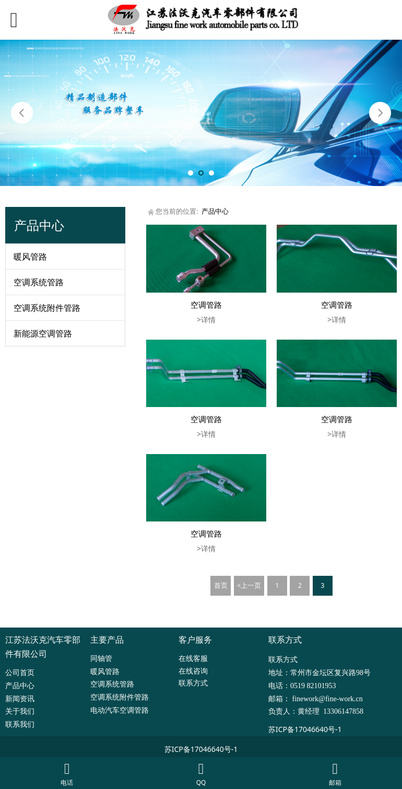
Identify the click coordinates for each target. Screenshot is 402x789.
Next (380, 112)
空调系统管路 (39, 282)
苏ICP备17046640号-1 (305, 729)
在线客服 (193, 658)
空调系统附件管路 (47, 308)
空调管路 (206, 304)
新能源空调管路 (43, 333)
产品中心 (215, 211)
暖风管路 (30, 256)
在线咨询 (193, 671)
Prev (21, 112)
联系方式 (193, 683)
